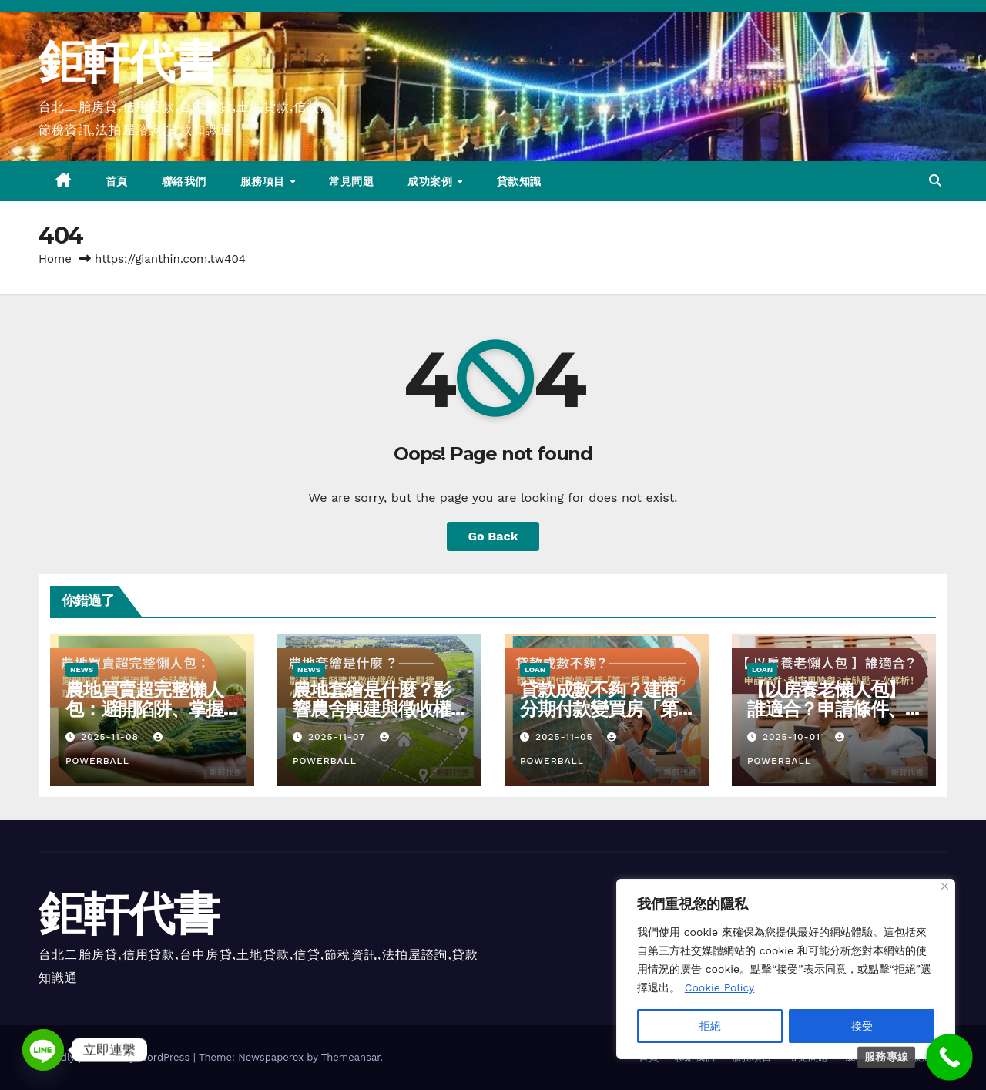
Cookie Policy (720, 987)
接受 (862, 1026)
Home (55, 259)
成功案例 (431, 181)
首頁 (117, 181)
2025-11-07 (338, 737)
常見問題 (351, 181)
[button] (935, 180)
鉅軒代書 (128, 61)
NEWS (81, 669)
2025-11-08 (112, 737)
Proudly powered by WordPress (116, 1057)
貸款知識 (519, 181)
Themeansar (351, 1057)
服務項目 (264, 181)
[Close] (944, 886)
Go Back (493, 536)
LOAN (535, 669)
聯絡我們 (184, 181)
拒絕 (710, 1026)
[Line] (43, 1050)
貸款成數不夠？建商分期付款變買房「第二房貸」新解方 (599, 708)
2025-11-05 (566, 737)
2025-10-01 (793, 737)
